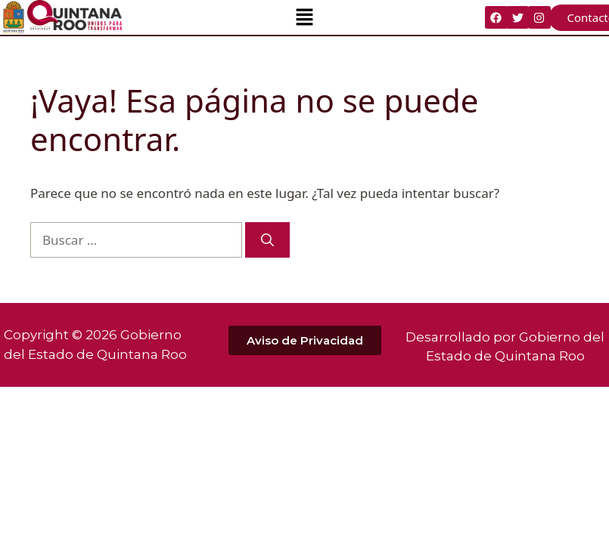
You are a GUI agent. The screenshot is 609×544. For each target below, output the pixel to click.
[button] (304, 17)
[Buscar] (267, 240)
